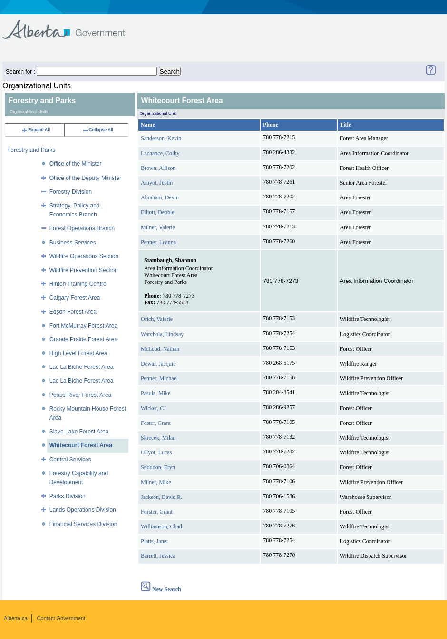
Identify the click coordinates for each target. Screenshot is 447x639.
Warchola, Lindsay (162, 334)
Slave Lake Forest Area (79, 431)
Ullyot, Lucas (156, 452)
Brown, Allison (158, 168)
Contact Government (61, 618)
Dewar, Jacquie (158, 363)
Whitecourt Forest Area (80, 445)
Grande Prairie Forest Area (83, 339)
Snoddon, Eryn (158, 467)
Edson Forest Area (73, 312)
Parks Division (67, 496)
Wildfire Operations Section (83, 256)
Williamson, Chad (161, 526)
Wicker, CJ (153, 408)
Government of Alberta (71, 25)
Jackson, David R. (161, 497)
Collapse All (97, 129)
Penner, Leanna (158, 242)
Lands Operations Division (82, 510)
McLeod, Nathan (160, 349)
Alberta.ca (16, 618)
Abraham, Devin (160, 197)
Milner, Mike (156, 482)
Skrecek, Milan (158, 437)
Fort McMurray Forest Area (83, 325)
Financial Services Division (83, 524)
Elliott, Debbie (158, 212)
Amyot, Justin (157, 182)
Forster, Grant (157, 511)
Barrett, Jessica (158, 556)
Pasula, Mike (156, 393)
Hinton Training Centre (78, 284)
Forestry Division (70, 191)
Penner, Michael (159, 378)
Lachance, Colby (160, 153)
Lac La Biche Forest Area (81, 367)
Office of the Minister (75, 163)
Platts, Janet (154, 541)
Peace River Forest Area (80, 395)
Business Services (72, 242)
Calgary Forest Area (74, 297)
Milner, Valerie (158, 227)
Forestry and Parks (31, 150)
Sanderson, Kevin (161, 138)
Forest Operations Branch (82, 228)
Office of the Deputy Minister (85, 178)
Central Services (70, 459)
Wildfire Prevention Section (83, 270)
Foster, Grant (156, 423)
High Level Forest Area (78, 353)
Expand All (35, 129)
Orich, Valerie (157, 319)
